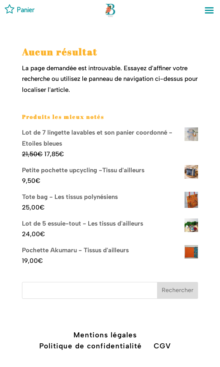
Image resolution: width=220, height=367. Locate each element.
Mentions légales (105, 335)
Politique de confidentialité (90, 346)
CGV (162, 346)
